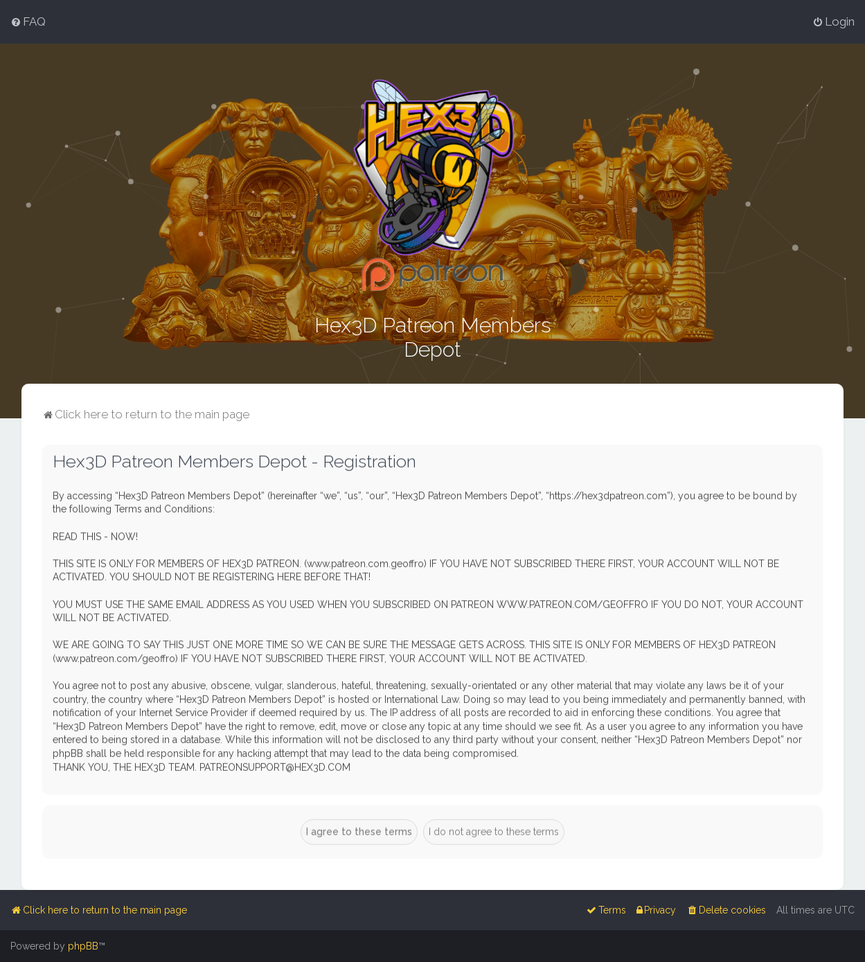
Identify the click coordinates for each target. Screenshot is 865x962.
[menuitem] (28, 21)
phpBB (83, 946)
